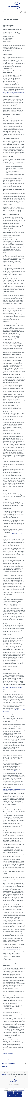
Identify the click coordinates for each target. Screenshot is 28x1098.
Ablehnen (10, 1093)
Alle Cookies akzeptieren (14, 1096)
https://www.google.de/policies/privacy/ (12, 949)
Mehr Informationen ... (19, 1090)
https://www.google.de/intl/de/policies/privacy (13, 533)
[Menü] (3, 11)
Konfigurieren (17, 1093)
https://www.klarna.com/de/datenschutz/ (12, 770)
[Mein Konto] (21, 11)
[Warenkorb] (25, 11)
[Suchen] (17, 11)
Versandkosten (5, 1074)
